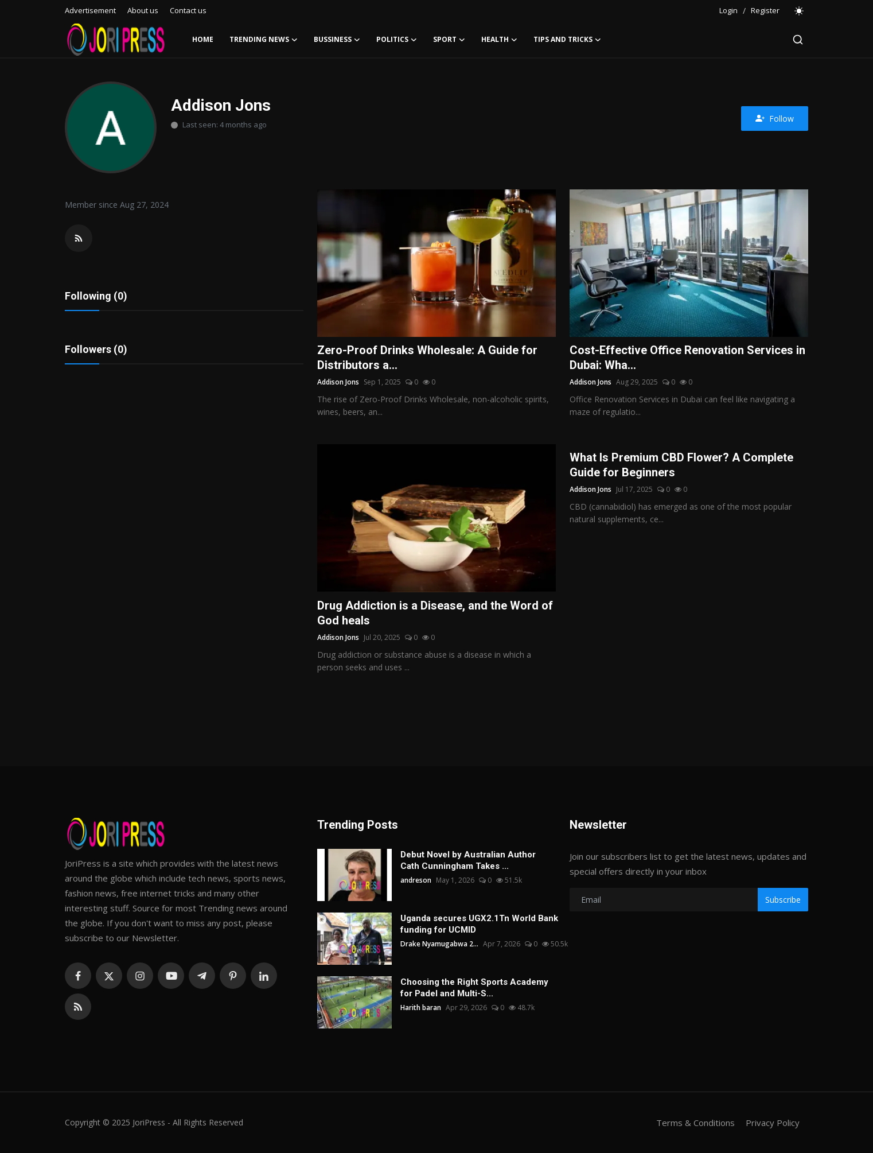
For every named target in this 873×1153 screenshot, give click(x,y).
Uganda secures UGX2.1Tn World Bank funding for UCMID (479, 924)
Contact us (188, 10)
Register (765, 10)
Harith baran (420, 1007)
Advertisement (90, 10)
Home (202, 39)
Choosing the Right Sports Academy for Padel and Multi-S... (474, 988)
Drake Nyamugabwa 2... (439, 944)
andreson (415, 880)
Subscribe (783, 899)
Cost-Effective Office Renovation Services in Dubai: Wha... (687, 357)
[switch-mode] (799, 10)
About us (142, 10)
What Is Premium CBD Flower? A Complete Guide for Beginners (681, 465)
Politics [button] (396, 40)
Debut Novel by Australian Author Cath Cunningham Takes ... (468, 860)
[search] (798, 39)
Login (728, 10)
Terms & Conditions (695, 1122)
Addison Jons (338, 382)
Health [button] (499, 40)
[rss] (78, 1006)
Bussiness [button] (337, 40)
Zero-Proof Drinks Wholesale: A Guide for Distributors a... (427, 357)
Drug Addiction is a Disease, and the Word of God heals (435, 613)
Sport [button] (449, 40)
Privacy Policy (773, 1122)
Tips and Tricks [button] (567, 40)
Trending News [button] (263, 40)
